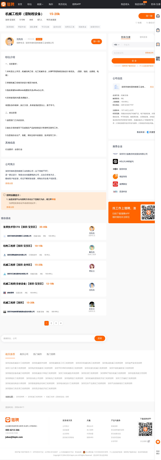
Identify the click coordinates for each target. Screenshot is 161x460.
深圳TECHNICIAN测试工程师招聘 (69, 368)
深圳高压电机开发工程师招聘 (44, 388)
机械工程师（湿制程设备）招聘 (57, 397)
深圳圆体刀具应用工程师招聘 (17, 388)
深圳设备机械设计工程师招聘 (17, 363)
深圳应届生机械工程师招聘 (96, 368)
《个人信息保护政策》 (146, 66)
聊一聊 (149, 16)
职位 (30, 4)
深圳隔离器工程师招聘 (73, 378)
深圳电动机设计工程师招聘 (68, 383)
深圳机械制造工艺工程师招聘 (61, 363)
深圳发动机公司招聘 (34, 378)
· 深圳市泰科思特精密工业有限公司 (39, 43)
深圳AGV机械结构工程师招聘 (88, 363)
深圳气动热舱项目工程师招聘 (120, 383)
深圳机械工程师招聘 (35, 397)
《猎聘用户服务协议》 (129, 66)
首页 (20, 4)
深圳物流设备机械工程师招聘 (17, 373)
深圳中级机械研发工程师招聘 (121, 368)
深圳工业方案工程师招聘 (15, 368)
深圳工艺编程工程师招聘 (126, 378)
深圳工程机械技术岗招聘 (68, 373)
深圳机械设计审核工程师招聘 (44, 373)
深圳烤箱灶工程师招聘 (14, 378)
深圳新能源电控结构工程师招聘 (41, 383)
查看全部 (9, 183)
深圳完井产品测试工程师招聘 (93, 383)
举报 (54, 199)
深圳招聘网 (20, 397)
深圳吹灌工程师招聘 (89, 373)
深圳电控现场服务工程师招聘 (40, 368)
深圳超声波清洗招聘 (133, 363)
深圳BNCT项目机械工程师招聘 (113, 373)
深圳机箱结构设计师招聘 (15, 383)
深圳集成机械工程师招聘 (112, 363)
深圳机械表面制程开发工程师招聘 (99, 378)
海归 (51, 4)
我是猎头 (125, 4)
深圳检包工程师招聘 (53, 378)
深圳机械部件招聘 (39, 363)
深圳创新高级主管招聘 (137, 373)
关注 (152, 87)
